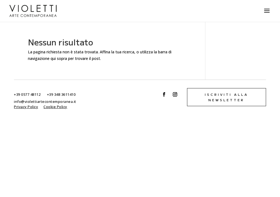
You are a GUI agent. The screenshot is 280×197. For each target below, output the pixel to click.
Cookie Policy (55, 106)
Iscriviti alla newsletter (226, 97)
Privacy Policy (26, 106)
